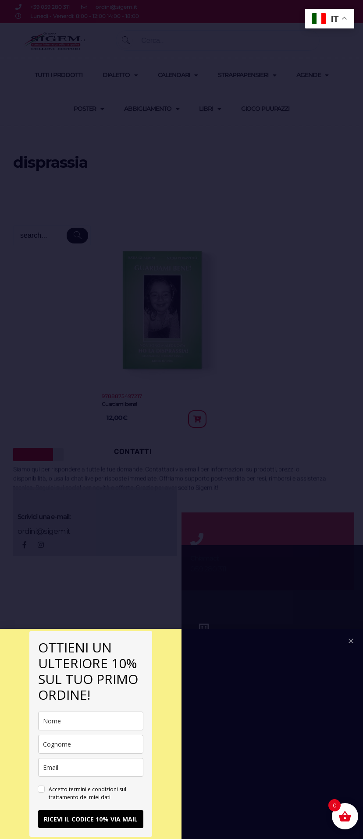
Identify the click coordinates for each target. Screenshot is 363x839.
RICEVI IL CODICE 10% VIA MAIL (91, 819)
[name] (90, 721)
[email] (90, 767)
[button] (351, 641)
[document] (181, 419)
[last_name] (90, 744)
